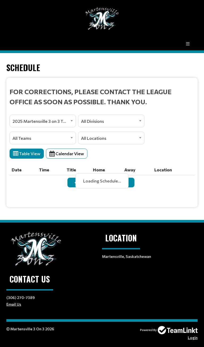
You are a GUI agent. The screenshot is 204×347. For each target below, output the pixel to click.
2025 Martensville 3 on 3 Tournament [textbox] (44, 121)
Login (193, 337)
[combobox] (43, 121)
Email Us (13, 304)
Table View (26, 153)
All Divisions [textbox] (92, 121)
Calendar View (66, 153)
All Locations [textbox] (93, 138)
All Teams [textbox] (21, 138)
